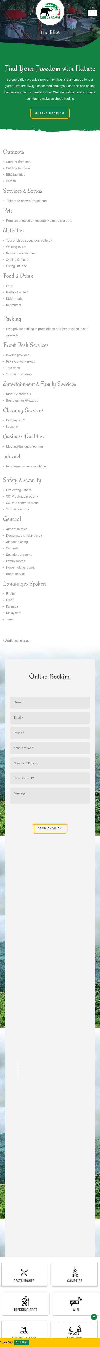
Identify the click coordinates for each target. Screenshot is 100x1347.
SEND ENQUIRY (50, 828)
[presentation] (40, 814)
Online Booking (50, 113)
